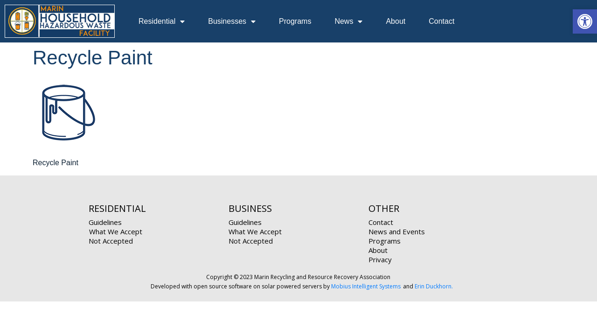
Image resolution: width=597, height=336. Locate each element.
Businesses (232, 21)
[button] (585, 21)
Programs (295, 21)
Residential (162, 21)
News (348, 21)
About (395, 21)
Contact (441, 21)
